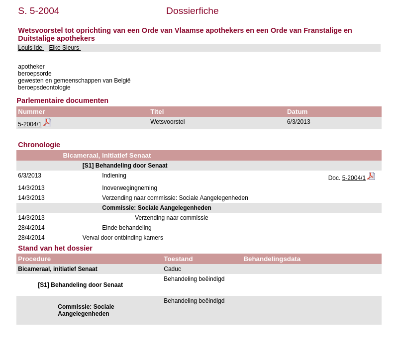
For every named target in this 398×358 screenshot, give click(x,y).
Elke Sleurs (65, 47)
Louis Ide (31, 47)
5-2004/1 (29, 124)
